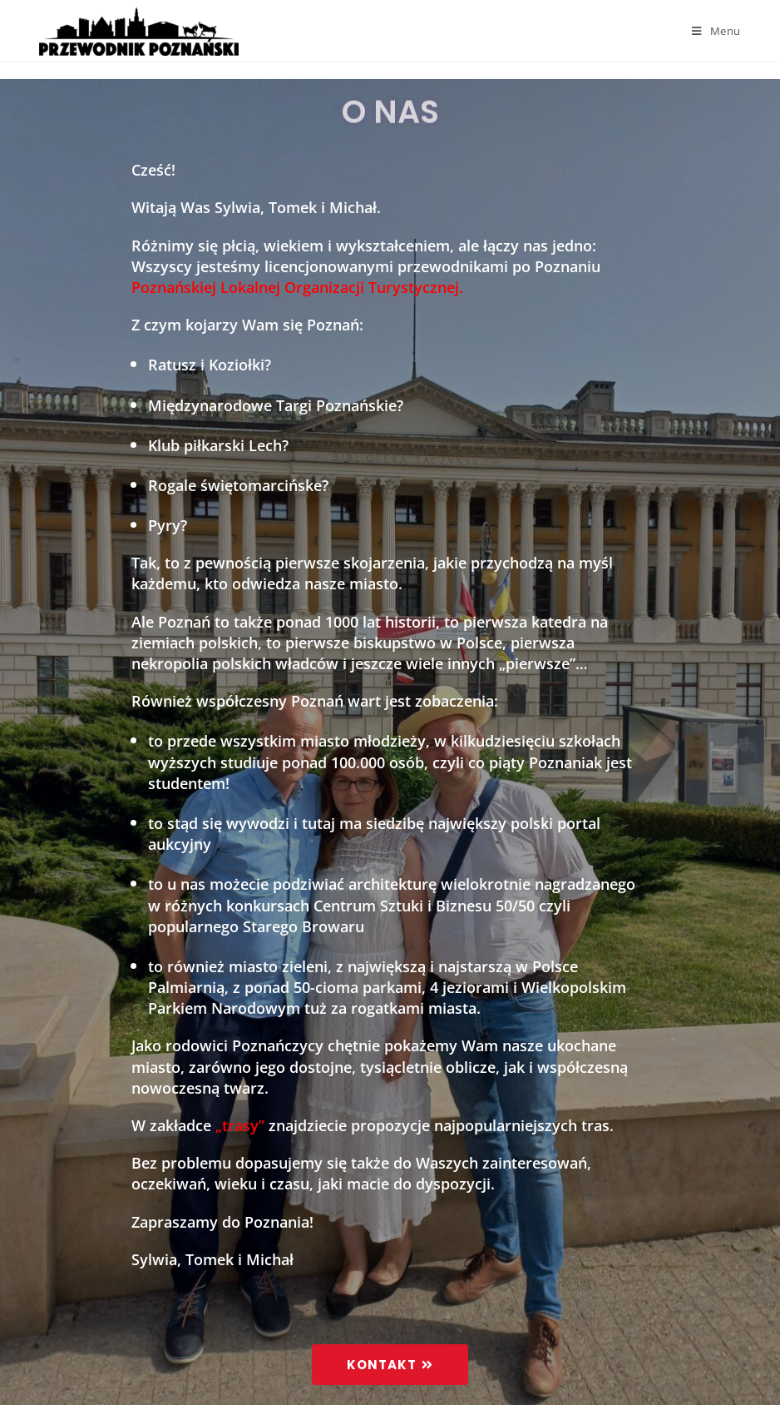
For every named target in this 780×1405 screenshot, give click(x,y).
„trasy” (239, 1125)
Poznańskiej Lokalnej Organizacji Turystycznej (295, 287)
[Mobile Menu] (716, 30)
